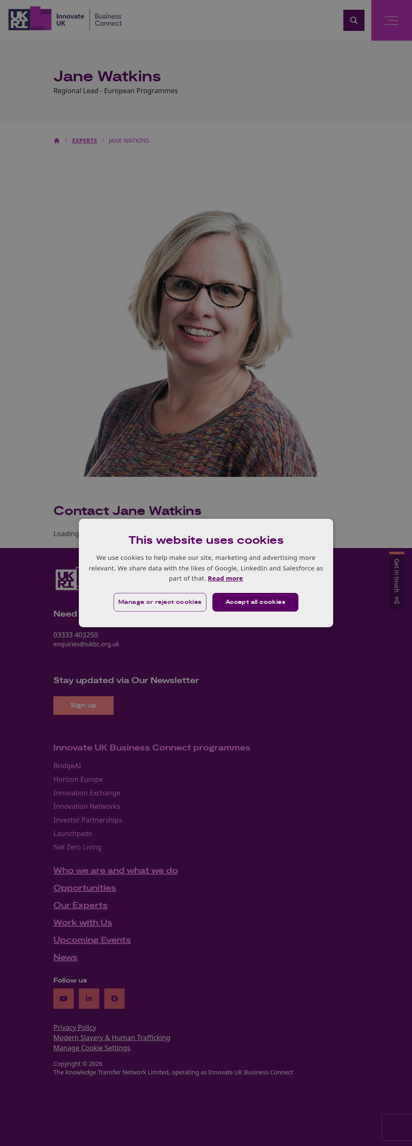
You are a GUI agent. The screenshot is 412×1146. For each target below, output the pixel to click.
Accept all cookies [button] (255, 602)
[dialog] (206, 573)
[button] (160, 602)
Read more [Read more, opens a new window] (225, 578)
